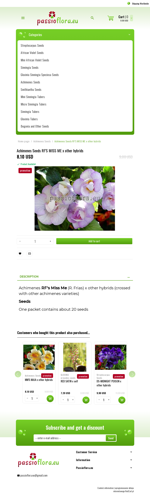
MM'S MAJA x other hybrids (39, 379)
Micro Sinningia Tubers (33, 104)
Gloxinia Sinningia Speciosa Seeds (40, 75)
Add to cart (94, 241)
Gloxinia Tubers (29, 119)
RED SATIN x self (69, 380)
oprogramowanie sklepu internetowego (123, 488)
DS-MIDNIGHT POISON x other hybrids (109, 382)
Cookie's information (105, 487)
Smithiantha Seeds (31, 89)
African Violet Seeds (32, 53)
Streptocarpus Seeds (32, 45)
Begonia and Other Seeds (35, 126)
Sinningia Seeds (30, 67)
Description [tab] (29, 275)
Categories (77, 34)
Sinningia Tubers (30, 111)
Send (111, 437)
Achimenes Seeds (30, 82)
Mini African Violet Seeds (35, 60)
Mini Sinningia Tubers (33, 97)
